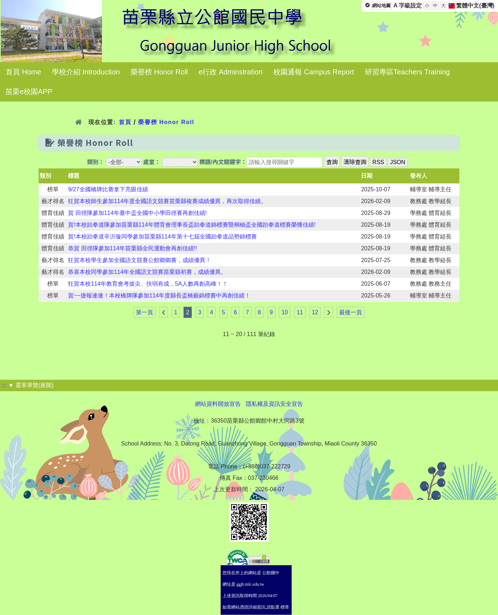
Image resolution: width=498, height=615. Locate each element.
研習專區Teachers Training (407, 72)
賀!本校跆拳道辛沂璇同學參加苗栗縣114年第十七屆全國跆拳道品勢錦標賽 (162, 236)
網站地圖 (381, 5)
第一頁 (144, 312)
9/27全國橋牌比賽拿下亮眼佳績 (108, 189)
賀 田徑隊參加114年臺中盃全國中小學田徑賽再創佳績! (137, 213)
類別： (95, 162)
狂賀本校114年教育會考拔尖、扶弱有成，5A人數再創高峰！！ (148, 284)
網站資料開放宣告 (218, 404)
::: (4, 385)
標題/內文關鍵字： (222, 162)
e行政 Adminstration (231, 72)
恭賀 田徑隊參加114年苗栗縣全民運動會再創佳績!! (132, 248)
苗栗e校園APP (28, 91)
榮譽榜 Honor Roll (159, 72)
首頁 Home (23, 72)
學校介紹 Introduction (86, 72)
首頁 (125, 122)
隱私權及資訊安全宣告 (274, 404)
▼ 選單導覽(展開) (31, 385)
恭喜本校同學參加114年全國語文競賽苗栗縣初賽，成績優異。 (147, 272)
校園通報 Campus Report (313, 72)
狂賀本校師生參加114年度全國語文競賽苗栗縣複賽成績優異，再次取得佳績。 (167, 201)
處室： (151, 162)
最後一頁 (350, 312)
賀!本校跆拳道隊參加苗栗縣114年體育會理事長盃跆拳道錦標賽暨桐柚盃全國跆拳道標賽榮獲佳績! (192, 225)
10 (285, 312)
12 (315, 312)
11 (300, 312)
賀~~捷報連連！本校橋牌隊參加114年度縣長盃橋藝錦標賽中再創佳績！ (159, 295)
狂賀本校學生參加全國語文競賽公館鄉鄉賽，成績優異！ (139, 260)
